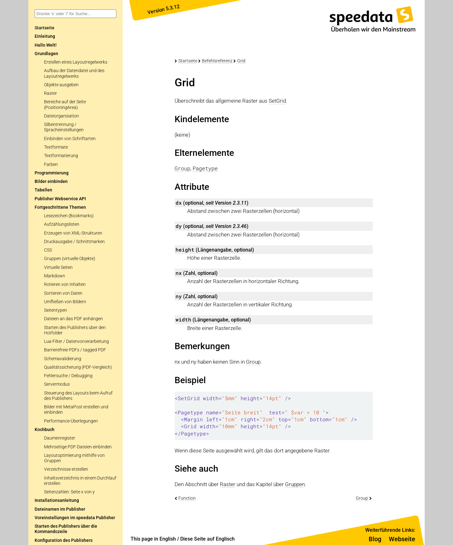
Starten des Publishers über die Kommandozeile (66, 529)
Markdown (54, 276)
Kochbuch (44, 429)
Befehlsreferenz (217, 60)
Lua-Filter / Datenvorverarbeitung (76, 341)
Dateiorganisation (61, 116)
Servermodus (57, 384)
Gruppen (295, 484)
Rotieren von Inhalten (65, 284)
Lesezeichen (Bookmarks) (69, 216)
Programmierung (52, 173)
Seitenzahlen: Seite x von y (69, 492)
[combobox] (75, 13)
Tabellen (43, 190)
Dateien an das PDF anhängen (73, 318)
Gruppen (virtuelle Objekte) (69, 258)
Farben (51, 164)
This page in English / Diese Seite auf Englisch (183, 539)
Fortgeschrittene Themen (60, 207)
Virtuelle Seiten (58, 267)
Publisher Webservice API (60, 199)
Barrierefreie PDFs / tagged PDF (75, 350)
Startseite (187, 60)
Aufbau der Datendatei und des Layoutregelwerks (74, 73)
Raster (50, 93)
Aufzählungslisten (61, 224)
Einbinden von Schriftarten (70, 138)
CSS (48, 250)
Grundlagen (46, 53)
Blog (375, 539)
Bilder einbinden (51, 181)
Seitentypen (55, 310)
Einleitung (45, 36)
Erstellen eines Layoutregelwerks (75, 62)
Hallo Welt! (46, 45)
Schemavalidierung (62, 358)
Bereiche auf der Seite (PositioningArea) (65, 104)
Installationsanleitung (57, 500)
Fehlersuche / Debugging (68, 375)
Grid (241, 60)
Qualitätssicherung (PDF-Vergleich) (78, 367)
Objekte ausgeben (61, 85)
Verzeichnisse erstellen (66, 469)
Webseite (402, 539)
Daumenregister (59, 438)
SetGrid (277, 101)
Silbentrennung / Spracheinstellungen (64, 127)
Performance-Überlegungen (71, 421)
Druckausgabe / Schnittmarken (74, 241)
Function (187, 498)
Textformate (56, 147)
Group (253, 362)
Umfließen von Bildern (65, 301)
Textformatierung (61, 155)
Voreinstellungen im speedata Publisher (75, 517)
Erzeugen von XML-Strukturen (73, 233)
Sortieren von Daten (63, 293)
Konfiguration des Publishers (63, 540)
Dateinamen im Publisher (60, 509)
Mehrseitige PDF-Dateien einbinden (78, 447)
